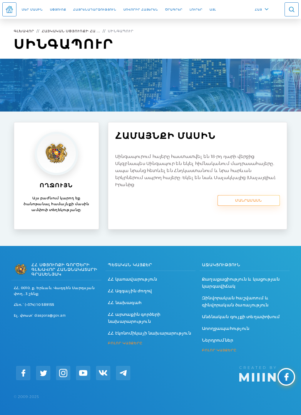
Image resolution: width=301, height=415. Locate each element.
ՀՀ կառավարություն (132, 279)
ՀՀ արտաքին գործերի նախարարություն (134, 318)
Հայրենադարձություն (94, 9)
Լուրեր (196, 9)
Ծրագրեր (174, 9)
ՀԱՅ (258, 9)
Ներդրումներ (217, 340)
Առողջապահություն (225, 328)
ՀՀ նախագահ (124, 302)
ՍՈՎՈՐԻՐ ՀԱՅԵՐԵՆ (140, 9)
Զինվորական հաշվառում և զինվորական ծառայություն (235, 301)
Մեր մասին (32, 9)
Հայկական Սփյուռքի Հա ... (71, 31)
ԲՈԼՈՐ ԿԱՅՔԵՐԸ (125, 343)
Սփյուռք (58, 9)
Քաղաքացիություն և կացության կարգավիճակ (241, 283)
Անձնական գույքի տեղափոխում (241, 316)
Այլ (213, 9)
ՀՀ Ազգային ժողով (130, 291)
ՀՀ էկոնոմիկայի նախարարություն (149, 333)
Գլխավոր (24, 31)
